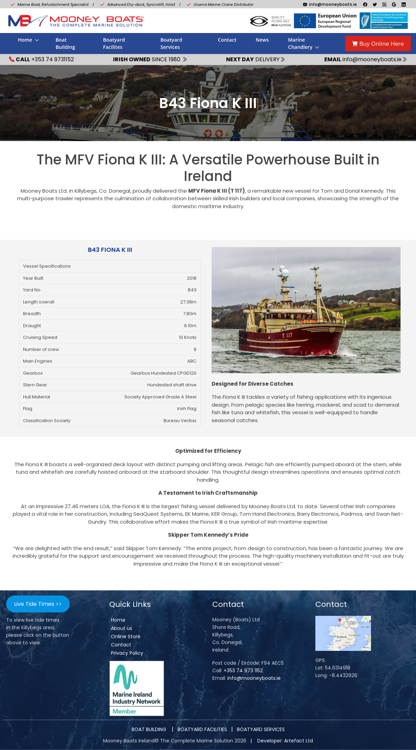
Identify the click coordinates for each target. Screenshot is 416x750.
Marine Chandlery (300, 43)
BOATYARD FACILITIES (202, 729)
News (262, 39)
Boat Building (65, 43)
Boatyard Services (171, 43)
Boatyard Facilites (114, 43)
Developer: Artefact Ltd (285, 740)
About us (121, 628)
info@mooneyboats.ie (254, 678)
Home (25, 39)
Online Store (125, 636)
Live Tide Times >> (38, 604)
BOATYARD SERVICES (261, 729)
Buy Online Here (378, 43)
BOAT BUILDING (150, 729)
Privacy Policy (127, 653)
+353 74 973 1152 (243, 670)
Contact (227, 39)
